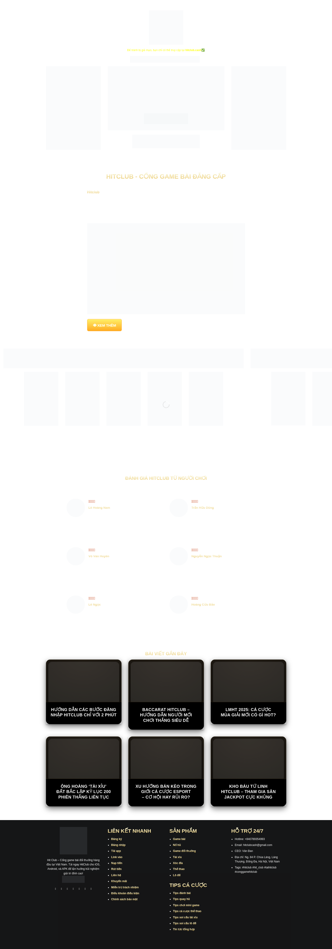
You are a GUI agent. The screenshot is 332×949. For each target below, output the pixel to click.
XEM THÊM (106, 325)
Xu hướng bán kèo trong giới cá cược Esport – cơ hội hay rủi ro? (165, 791)
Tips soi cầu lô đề (184, 923)
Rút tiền (116, 869)
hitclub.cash (193, 50)
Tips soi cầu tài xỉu (185, 917)
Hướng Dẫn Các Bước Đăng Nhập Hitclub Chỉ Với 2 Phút (84, 712)
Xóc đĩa (178, 863)
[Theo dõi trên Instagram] (61, 889)
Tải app (116, 851)
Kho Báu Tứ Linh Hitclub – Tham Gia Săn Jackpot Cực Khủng (248, 791)
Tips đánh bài (182, 893)
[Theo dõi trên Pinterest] (91, 889)
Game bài (179, 839)
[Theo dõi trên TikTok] (67, 889)
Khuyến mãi (119, 881)
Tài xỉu (177, 857)
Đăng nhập (118, 845)
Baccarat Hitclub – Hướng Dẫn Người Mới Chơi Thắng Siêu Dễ (166, 715)
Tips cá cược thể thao (187, 911)
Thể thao (179, 869)
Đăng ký (116, 839)
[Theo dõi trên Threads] (85, 889)
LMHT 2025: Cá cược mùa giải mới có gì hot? (248, 712)
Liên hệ (116, 875)
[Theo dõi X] (73, 889)
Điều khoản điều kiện (125, 893)
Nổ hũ (177, 845)
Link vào (116, 857)
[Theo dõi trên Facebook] (55, 889)
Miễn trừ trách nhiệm (125, 887)
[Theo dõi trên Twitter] (79, 889)
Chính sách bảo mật (124, 899)
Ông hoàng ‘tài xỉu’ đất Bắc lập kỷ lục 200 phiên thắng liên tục (84, 791)
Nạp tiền (116, 863)
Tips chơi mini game (186, 905)
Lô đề (177, 875)
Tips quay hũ (181, 899)
